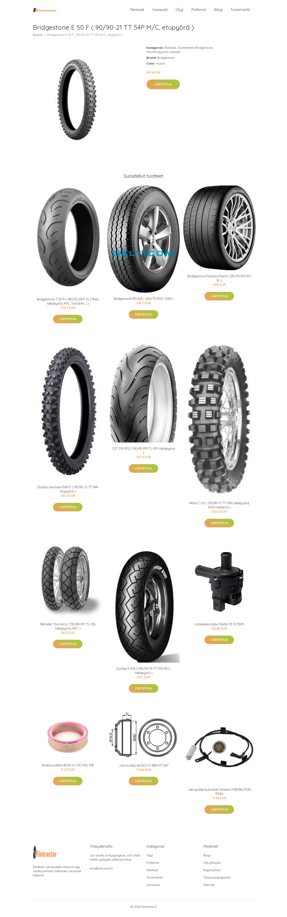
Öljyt (179, 11)
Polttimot (198, 11)
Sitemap (209, 888)
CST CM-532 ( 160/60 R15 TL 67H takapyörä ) (143, 454)
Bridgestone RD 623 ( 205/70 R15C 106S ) (143, 302)
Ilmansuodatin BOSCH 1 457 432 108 (68, 769)
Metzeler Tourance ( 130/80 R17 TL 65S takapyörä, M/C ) (68, 630)
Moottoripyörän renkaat (163, 55)
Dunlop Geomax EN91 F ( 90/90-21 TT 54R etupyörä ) (67, 493)
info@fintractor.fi (101, 872)
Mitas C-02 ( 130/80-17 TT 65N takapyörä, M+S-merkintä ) (219, 509)
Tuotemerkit (240, 11)
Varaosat (160, 11)
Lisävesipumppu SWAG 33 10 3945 (219, 628)
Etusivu (37, 38)
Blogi (218, 11)
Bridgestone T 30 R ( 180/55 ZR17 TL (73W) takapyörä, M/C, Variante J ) (68, 305)
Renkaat (137, 11)
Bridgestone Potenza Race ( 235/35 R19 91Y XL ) (219, 282)
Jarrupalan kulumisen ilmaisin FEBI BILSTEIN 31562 (219, 795)
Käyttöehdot (212, 873)
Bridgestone (204, 51)
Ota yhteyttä (212, 866)
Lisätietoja (163, 88)
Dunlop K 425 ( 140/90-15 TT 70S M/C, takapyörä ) (143, 674)
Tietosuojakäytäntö (217, 881)
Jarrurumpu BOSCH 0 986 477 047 (143, 769)
